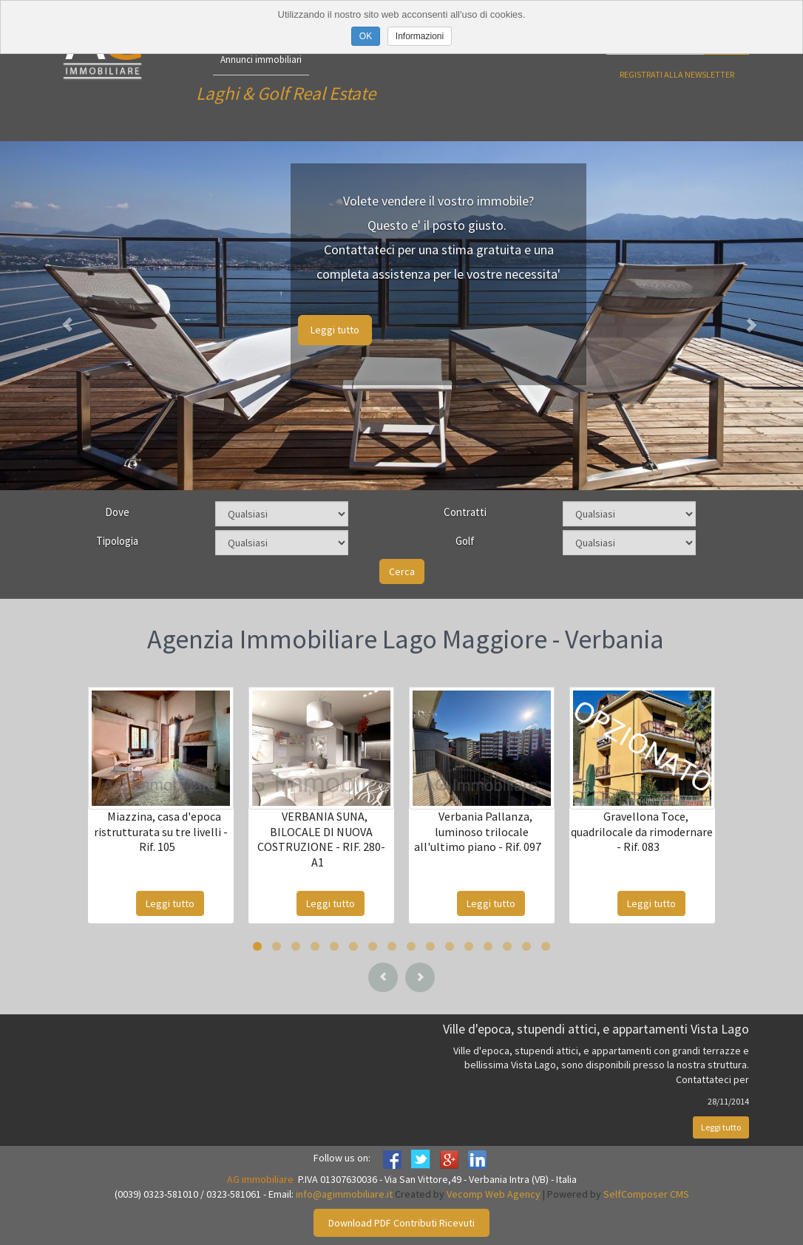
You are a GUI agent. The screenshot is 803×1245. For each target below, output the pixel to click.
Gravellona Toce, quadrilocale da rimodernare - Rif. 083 (642, 831)
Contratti (465, 512)
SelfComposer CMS (646, 1194)
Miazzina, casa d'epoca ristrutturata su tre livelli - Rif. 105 (161, 831)
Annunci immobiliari (261, 59)
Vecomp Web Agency (494, 1194)
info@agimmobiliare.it (344, 1194)
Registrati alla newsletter (677, 74)
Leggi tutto (335, 329)
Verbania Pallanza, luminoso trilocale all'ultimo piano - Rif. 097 (477, 831)
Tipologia (117, 541)
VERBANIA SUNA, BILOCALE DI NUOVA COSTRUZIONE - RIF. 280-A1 (321, 839)
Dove (117, 512)
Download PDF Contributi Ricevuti (401, 1222)
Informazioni (420, 36)
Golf (465, 541)
